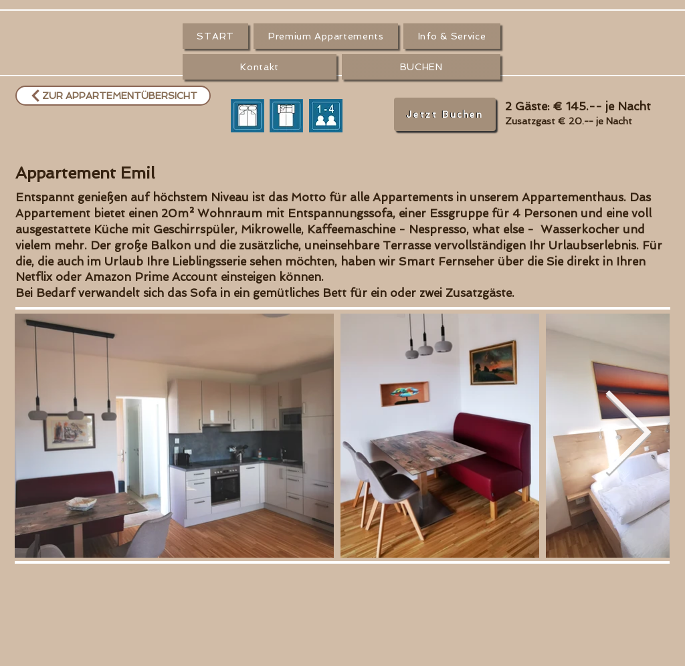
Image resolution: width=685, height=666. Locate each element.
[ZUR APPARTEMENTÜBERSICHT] (113, 96)
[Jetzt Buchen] (445, 114)
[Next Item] (627, 436)
